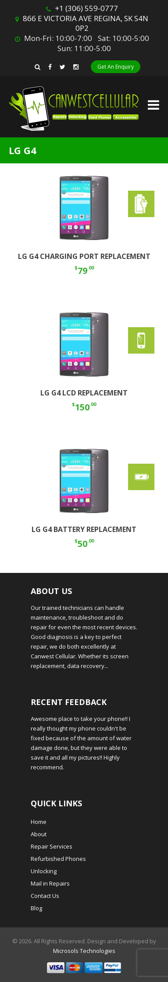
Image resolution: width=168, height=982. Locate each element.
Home (38, 822)
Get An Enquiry (115, 66)
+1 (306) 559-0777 (86, 8)
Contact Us (45, 896)
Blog (36, 908)
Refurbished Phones (58, 859)
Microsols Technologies (84, 951)
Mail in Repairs (50, 883)
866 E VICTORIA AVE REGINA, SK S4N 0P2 (85, 23)
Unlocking (44, 871)
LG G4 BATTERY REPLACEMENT (84, 529)
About (38, 834)
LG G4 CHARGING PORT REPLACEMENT (84, 256)
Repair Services (51, 846)
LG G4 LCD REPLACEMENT (84, 393)
